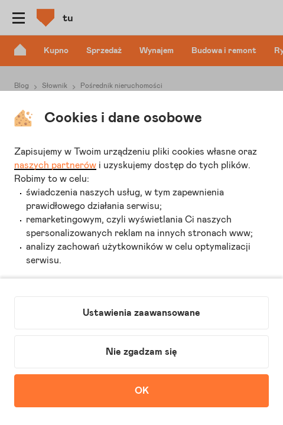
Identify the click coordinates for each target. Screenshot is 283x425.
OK (142, 390)
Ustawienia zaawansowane (141, 313)
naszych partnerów (55, 165)
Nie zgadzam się (141, 352)
